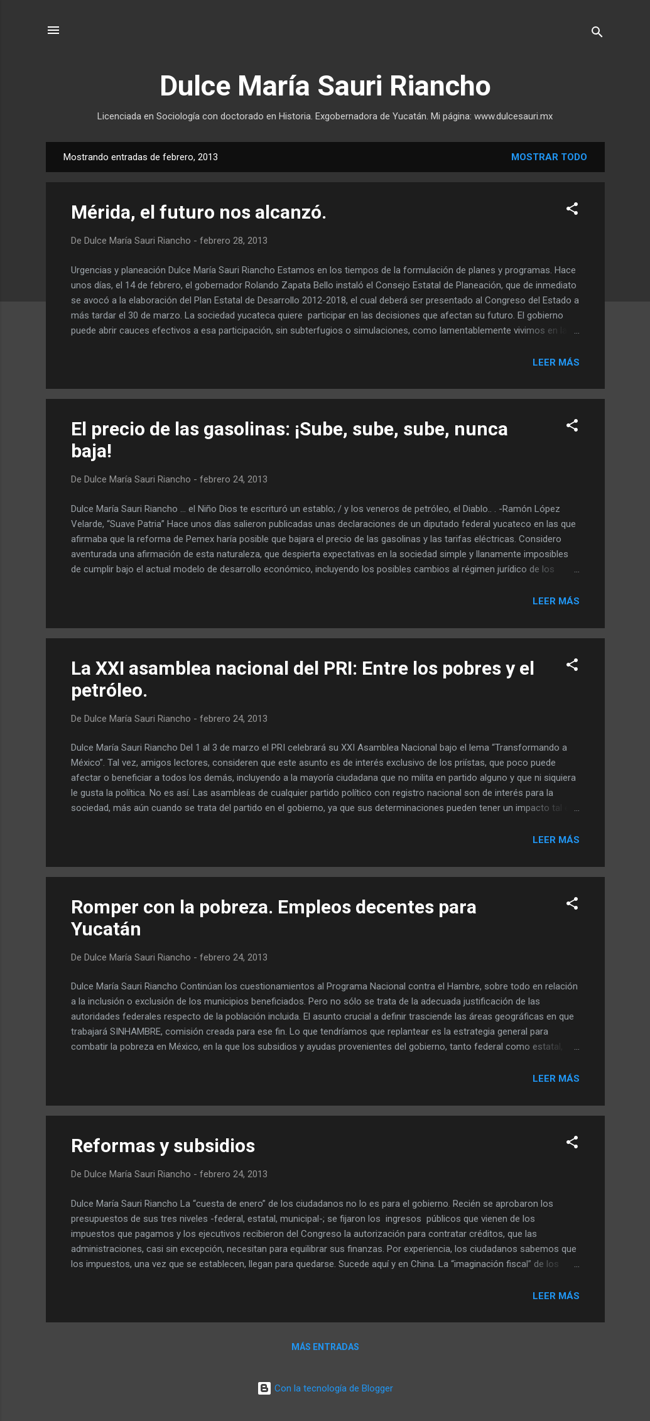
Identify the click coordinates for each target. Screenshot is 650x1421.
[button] (572, 210)
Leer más (556, 362)
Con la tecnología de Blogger (325, 1388)
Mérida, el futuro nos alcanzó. (199, 212)
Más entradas (325, 1347)
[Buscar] (597, 34)
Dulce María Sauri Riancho (325, 85)
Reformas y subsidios (163, 1146)
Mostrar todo (549, 157)
